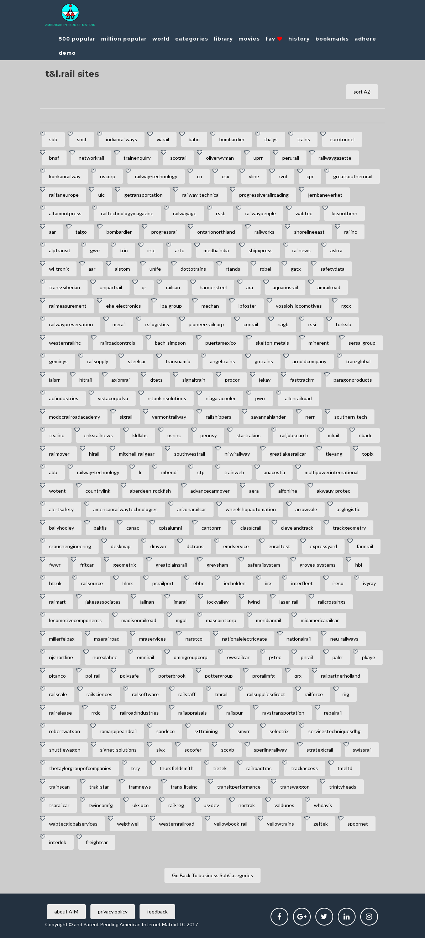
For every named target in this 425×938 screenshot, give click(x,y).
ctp (201, 472)
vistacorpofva (113, 398)
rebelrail (333, 713)
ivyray (369, 583)
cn (199, 176)
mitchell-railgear (136, 454)
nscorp (107, 176)
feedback (157, 911)
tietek (220, 768)
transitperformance (239, 787)
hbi (358, 565)
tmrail (221, 694)
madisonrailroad (138, 620)
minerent (319, 343)
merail (119, 324)
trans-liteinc (184, 787)
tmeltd (344, 768)
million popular (124, 39)
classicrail (250, 528)
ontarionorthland (216, 232)
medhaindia (216, 250)
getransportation (143, 195)
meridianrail (268, 620)
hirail (94, 454)
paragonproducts (353, 380)
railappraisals (192, 713)
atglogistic (348, 509)
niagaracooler (221, 398)
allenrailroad (298, 398)
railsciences (99, 694)
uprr (258, 158)
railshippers (218, 417)
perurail (290, 158)
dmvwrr (158, 546)
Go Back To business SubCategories (212, 875)
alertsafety (61, 509)
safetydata (332, 269)
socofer (192, 750)
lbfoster (247, 306)
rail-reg (176, 805)
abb (53, 472)
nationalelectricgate (244, 639)
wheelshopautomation (251, 509)
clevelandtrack (297, 528)
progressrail (164, 232)
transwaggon (295, 787)
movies (249, 39)
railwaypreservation (71, 324)
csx (225, 176)
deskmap (121, 546)
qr (144, 287)
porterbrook (171, 676)
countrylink (97, 491)
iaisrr (54, 380)
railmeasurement (67, 306)
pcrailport (163, 583)
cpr (310, 176)
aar (52, 232)
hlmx (127, 583)
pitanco (57, 676)
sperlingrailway (270, 750)
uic (101, 195)
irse (151, 250)
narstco (194, 639)
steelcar (137, 361)
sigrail (126, 417)
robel (265, 269)
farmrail (365, 546)
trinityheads (342, 787)
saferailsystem (264, 565)
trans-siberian (64, 287)
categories (191, 39)
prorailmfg (263, 676)
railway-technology (156, 176)
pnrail (307, 657)
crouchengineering (70, 546)
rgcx (346, 306)
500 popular (77, 39)
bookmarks (332, 39)
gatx (296, 269)
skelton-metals (272, 343)
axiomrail (121, 380)
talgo (81, 232)
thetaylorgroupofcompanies (80, 768)
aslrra (336, 250)
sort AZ (362, 92)
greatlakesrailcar (287, 454)
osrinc (174, 435)
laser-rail (288, 602)
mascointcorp (221, 620)
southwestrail (189, 454)
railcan (173, 287)
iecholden (235, 583)
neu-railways (344, 639)
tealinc (56, 435)
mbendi (169, 472)
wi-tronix (59, 269)
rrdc (95, 713)
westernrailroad (176, 824)
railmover (59, 454)
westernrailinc (65, 343)
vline (254, 176)
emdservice (236, 546)
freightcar (97, 842)
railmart (57, 602)
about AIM (66, 911)
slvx (160, 750)
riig (345, 694)
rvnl (283, 176)
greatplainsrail (171, 565)
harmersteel (213, 287)
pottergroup (219, 676)
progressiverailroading (264, 195)
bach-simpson (170, 343)
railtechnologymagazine (127, 213)
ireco (337, 583)
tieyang (334, 454)
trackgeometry (349, 528)
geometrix (124, 565)
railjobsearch (294, 435)
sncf (81, 139)
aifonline (287, 491)
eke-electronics (123, 306)
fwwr (55, 565)
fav (274, 39)
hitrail (85, 380)
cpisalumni (170, 528)
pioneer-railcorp (206, 324)
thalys (271, 139)
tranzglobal (358, 361)
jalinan (147, 602)
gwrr (95, 250)
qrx (297, 676)
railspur (234, 713)
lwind (254, 602)
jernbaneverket (325, 195)
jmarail (181, 602)
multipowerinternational (331, 472)
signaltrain (193, 380)
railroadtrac (259, 768)
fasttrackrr (302, 380)
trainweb (234, 472)
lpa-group (171, 306)
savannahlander (268, 417)
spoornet (357, 824)
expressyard (323, 546)
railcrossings (332, 602)
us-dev (211, 805)
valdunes (284, 805)
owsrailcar (238, 657)
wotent (57, 491)
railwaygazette (335, 158)
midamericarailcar (320, 620)
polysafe (129, 676)
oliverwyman (220, 158)
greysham (217, 565)
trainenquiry (137, 158)
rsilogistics (157, 324)
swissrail (362, 750)
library (223, 39)
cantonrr (211, 528)
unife (155, 269)
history (299, 39)
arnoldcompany (309, 361)
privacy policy (112, 911)
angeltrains (222, 361)
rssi (312, 324)
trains (303, 139)
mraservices (152, 639)
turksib (343, 324)
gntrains (264, 361)
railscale (58, 694)
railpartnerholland (340, 676)
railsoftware (145, 694)
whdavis (323, 805)
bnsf (54, 158)
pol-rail (92, 676)
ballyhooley (61, 528)
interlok (57, 842)
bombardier (232, 139)
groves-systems (318, 565)
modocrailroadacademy (74, 417)
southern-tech (350, 417)
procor (232, 380)
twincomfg (101, 805)
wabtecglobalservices (73, 824)
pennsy (208, 435)
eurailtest (279, 546)
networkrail (91, 158)
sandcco (165, 731)
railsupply (97, 361)
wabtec (303, 213)
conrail (250, 324)
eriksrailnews (98, 435)
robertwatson (64, 731)
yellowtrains (280, 824)
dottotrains (193, 269)
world (160, 39)
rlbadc (365, 435)
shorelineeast (309, 232)
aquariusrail (285, 287)
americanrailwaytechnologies (125, 509)
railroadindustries (139, 713)
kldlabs (140, 435)
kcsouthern (344, 213)
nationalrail (299, 639)
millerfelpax (61, 639)
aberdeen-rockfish (150, 491)
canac (132, 528)
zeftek (321, 824)
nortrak (246, 805)
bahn (194, 139)
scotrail (178, 158)
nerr (310, 417)
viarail (163, 139)
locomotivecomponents (75, 620)
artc (179, 250)
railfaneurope (64, 195)
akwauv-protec (333, 491)
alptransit (59, 250)
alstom (122, 269)
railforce (314, 694)
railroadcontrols (117, 343)
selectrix (279, 731)
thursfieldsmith (176, 768)
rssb (221, 213)
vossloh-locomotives (299, 306)
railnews (301, 250)
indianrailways (121, 139)
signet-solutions (118, 750)
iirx (268, 583)
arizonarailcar (191, 509)
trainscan (59, 787)
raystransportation (283, 713)
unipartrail (111, 287)
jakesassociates (103, 602)
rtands (233, 269)
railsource (92, 583)
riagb (283, 324)
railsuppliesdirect (266, 694)
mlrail (333, 435)
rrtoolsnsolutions (167, 398)
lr (140, 472)
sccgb (227, 750)
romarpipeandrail (118, 731)
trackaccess (304, 768)
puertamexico (220, 343)
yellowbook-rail (230, 824)
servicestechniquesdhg (334, 731)
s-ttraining (206, 731)
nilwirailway (237, 454)
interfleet (302, 583)
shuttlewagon (64, 750)
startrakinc (248, 435)
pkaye (368, 657)
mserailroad (107, 639)
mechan (210, 306)
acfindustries (63, 398)
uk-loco (140, 805)
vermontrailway (169, 417)
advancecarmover (210, 491)
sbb (53, 139)
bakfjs (100, 528)
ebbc (198, 583)
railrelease (60, 713)
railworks (264, 232)
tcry (135, 768)
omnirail (145, 657)
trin (124, 250)
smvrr (243, 731)
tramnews (139, 787)
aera (254, 491)
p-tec (275, 657)
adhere (365, 39)
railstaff (186, 694)
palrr (337, 657)
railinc (350, 232)
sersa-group (362, 343)
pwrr (260, 398)
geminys (58, 361)
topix (367, 454)
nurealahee (105, 657)
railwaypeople (260, 213)
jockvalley (218, 602)
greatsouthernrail (352, 176)
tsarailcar (59, 805)
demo (67, 53)
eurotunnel (342, 139)
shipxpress (260, 250)
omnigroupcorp (191, 657)
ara (249, 287)
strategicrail (319, 750)
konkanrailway (64, 176)
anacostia (274, 472)
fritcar (87, 565)
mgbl (181, 620)
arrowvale (306, 509)
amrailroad (329, 287)
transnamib (178, 361)
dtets (156, 380)
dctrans (195, 546)
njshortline (61, 657)
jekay (265, 380)
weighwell (128, 824)
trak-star (99, 787)
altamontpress (65, 213)
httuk (55, 583)
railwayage (184, 213)
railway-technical (201, 195)
